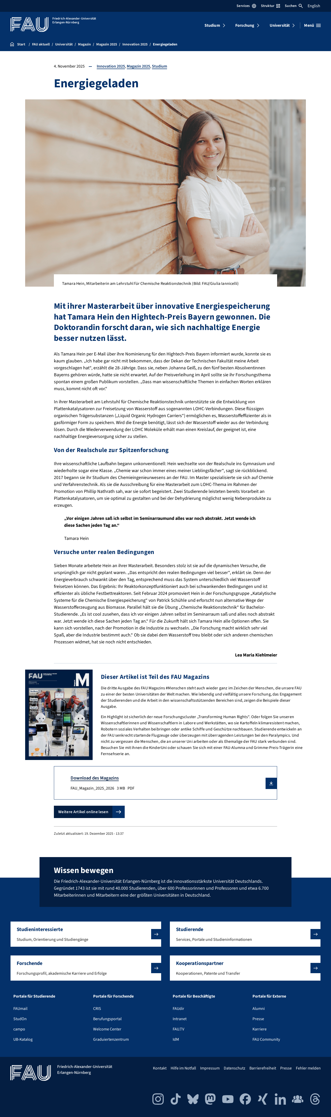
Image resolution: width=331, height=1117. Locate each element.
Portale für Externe (269, 996)
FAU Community (266, 1039)
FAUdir (178, 1008)
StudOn (20, 1019)
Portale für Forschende (113, 996)
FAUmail (20, 1008)
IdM (176, 1039)
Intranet (180, 1019)
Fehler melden (308, 1068)
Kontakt (160, 1068)
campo (19, 1029)
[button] (271, 783)
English (314, 6)
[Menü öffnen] (312, 25)
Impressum (210, 1068)
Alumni (258, 1008)
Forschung (244, 25)
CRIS (97, 1008)
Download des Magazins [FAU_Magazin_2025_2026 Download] (95, 778)
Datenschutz (234, 1068)
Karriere (259, 1029)
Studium (212, 25)
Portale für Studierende (34, 996)
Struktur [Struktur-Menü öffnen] (270, 5)
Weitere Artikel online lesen (83, 812)
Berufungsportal (107, 1019)
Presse (258, 1019)
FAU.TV (178, 1029)
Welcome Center (107, 1029)
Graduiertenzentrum (111, 1039)
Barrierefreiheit (262, 1068)
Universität (280, 25)
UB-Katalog (23, 1039)
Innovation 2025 (111, 66)
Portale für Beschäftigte (194, 996)
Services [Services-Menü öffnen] (246, 5)
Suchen (294, 5)
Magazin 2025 (138, 66)
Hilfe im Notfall (183, 1068)
